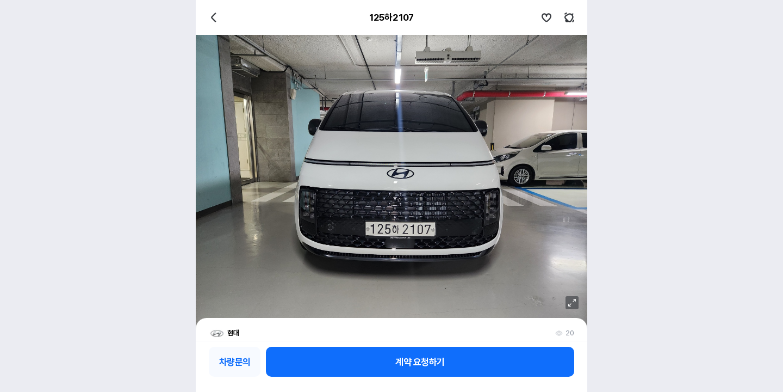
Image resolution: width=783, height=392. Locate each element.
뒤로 (214, 17)
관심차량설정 (546, 17)
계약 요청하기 (420, 362)
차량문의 (235, 362)
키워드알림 (569, 17)
